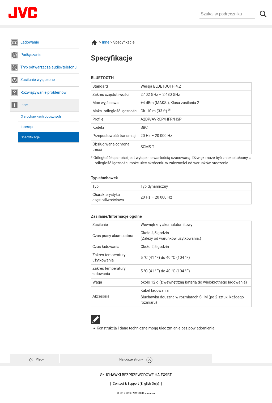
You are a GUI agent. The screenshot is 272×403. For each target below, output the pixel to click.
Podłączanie (30, 55)
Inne (24, 105)
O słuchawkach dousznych (41, 116)
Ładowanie (29, 42)
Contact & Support (136, 383)
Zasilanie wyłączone (37, 80)
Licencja (27, 127)
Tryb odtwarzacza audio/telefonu (48, 67)
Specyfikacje (30, 137)
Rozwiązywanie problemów (43, 92)
